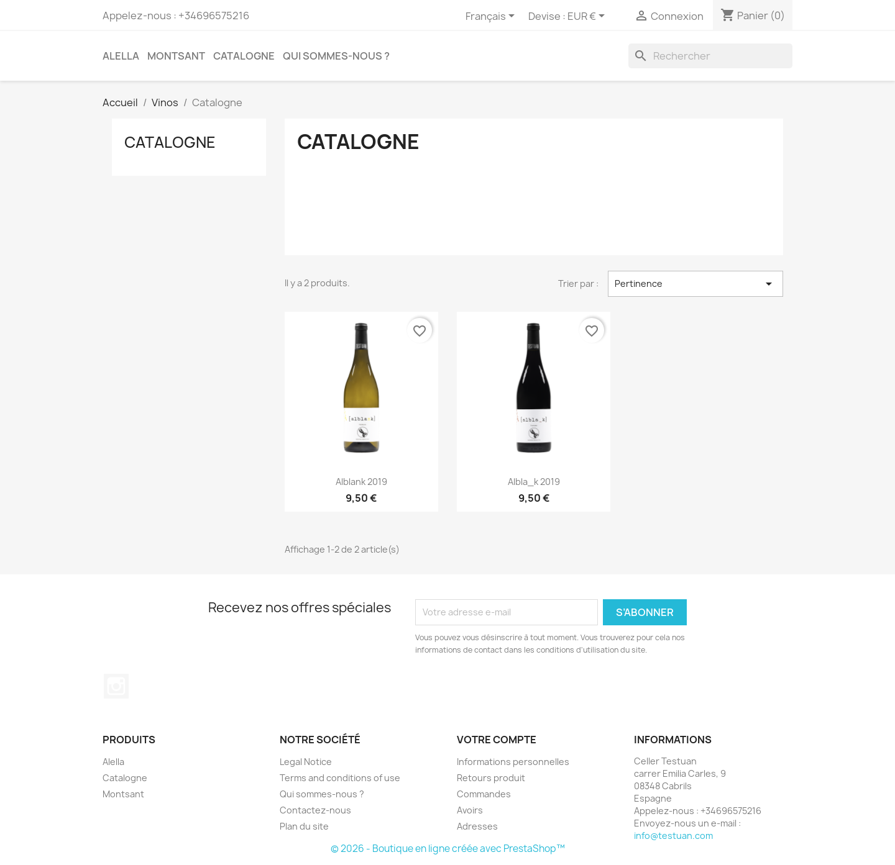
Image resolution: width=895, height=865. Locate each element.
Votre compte (496, 739)
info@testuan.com (673, 835)
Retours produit (491, 778)
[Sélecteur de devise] (588, 16)
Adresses (477, 826)
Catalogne (244, 56)
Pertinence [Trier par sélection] (695, 283)
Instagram (116, 686)
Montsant (176, 56)
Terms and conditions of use (340, 778)
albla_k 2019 (534, 481)
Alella (121, 56)
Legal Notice (306, 762)
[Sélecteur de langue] (492, 16)
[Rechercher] (710, 55)
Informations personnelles (513, 762)
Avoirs (470, 810)
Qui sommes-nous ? (336, 56)
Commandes (484, 794)
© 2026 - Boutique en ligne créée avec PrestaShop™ (448, 848)
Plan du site (304, 826)
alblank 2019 (361, 481)
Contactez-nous (315, 810)
